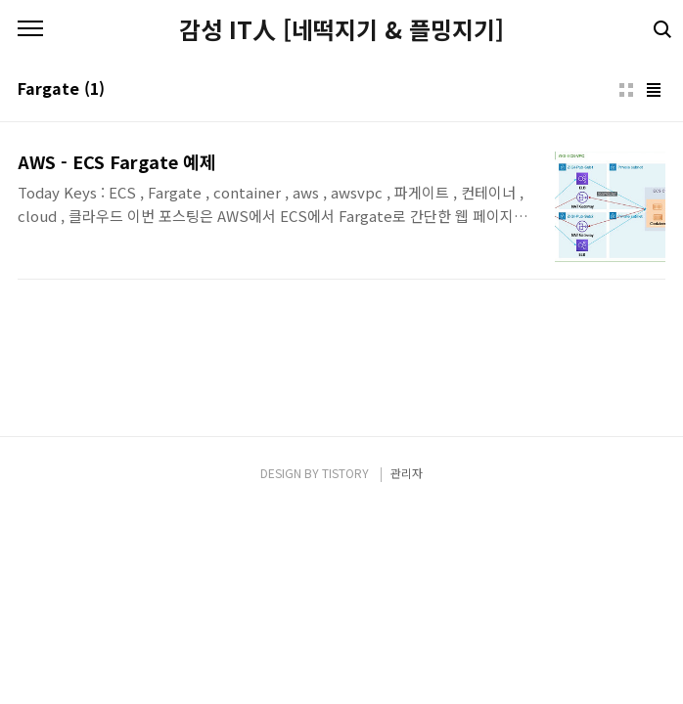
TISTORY (345, 472)
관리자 (406, 472)
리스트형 (653, 90)
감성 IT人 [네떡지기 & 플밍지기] (341, 29)
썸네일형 (626, 90)
